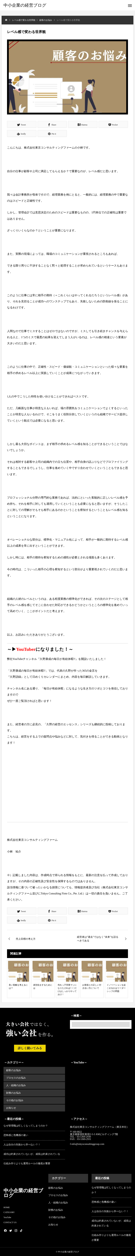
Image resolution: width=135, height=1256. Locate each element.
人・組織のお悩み (16, 1085)
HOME (7, 1207)
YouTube (7, 1217)
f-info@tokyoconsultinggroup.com (87, 1144)
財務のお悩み (13, 1093)
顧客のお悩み (13, 1070)
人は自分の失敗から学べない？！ (22, 1144)
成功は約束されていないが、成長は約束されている (32, 1154)
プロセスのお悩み (16, 1078)
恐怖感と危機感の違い (16, 1135)
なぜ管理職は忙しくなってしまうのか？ (26, 1125)
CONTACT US (10, 1222)
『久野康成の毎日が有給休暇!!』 (57, 658)
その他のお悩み (14, 1100)
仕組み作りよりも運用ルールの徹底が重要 (27, 1163)
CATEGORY (9, 1212)
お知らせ (11, 1108)
